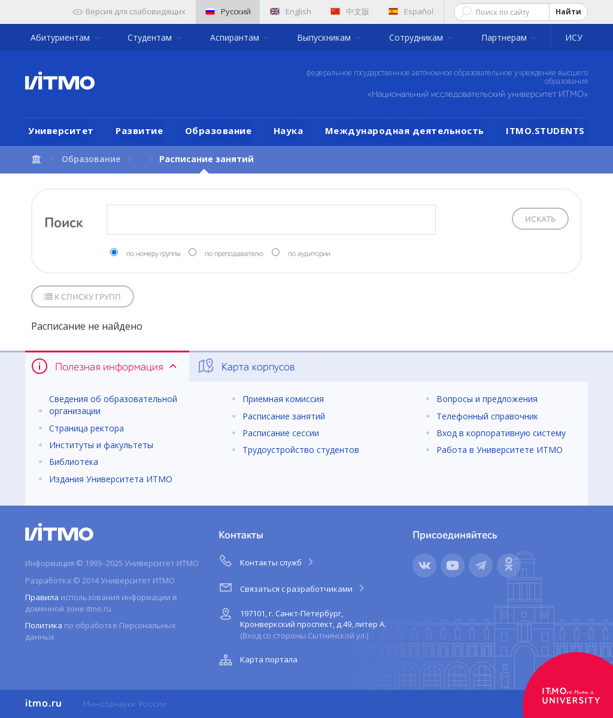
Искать (540, 219)
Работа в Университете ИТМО (499, 449)
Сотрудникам (417, 37)
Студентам (151, 37)
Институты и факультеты (101, 445)
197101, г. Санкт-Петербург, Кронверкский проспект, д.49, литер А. (301, 622)
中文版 (349, 11)
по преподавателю (234, 254)
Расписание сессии (280, 433)
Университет (61, 130)
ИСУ (573, 37)
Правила (42, 597)
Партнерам (505, 37)
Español (411, 11)
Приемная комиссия (283, 398)
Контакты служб (267, 560)
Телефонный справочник (487, 416)
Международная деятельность (404, 130)
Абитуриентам (61, 37)
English (290, 11)
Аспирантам (236, 37)
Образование (218, 130)
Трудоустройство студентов (300, 449)
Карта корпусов (245, 366)
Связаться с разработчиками (292, 587)
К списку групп (82, 297)
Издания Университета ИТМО (110, 479)
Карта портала (257, 660)
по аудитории (309, 254)
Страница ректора (86, 428)
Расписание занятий (283, 416)
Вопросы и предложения (487, 398)
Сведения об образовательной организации (113, 404)
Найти (568, 12)
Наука (289, 130)
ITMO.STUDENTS (545, 130)
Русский (228, 11)
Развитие (139, 130)
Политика (43, 625)
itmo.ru (43, 703)
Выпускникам (325, 37)
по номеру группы (153, 254)
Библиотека (73, 461)
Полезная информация (105, 366)
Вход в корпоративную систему (501, 433)
